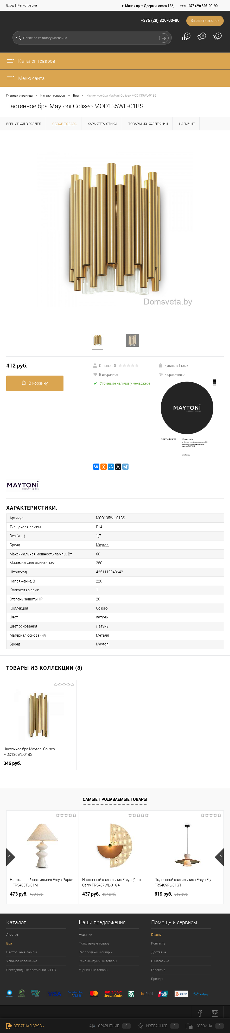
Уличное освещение (21, 958)
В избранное (105, 374)
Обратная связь (25, 1026)
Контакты (158, 941)
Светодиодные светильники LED (31, 967)
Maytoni (100, 544)
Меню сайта (25, 78)
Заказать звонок (204, 21)
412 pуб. (17, 365)
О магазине (160, 958)
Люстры (12, 932)
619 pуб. (171, 891)
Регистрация (27, 5)
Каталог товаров (30, 61)
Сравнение (110, 1026)
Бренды (157, 976)
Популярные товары (94, 941)
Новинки (85, 932)
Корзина (205, 1026)
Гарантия (158, 967)
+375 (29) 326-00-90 (159, 20)
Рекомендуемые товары (98, 958)
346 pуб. (12, 760)
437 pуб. (99, 891)
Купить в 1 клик (173, 365)
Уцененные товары (93, 967)
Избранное (158, 1026)
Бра (9, 941)
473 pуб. (26, 891)
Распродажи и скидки (95, 950)
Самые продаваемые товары (115, 797)
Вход (10, 5)
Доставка (158, 950)
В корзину (35, 383)
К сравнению (171, 374)
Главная (157, 932)
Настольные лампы (21, 950)
